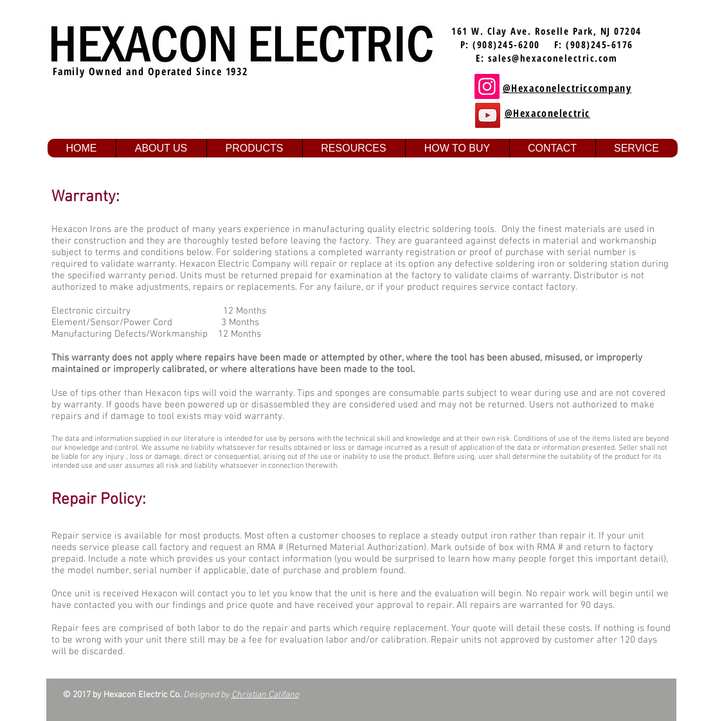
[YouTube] (487, 115)
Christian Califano (265, 695)
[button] (161, 148)
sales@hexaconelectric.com (553, 57)
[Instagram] (487, 86)
